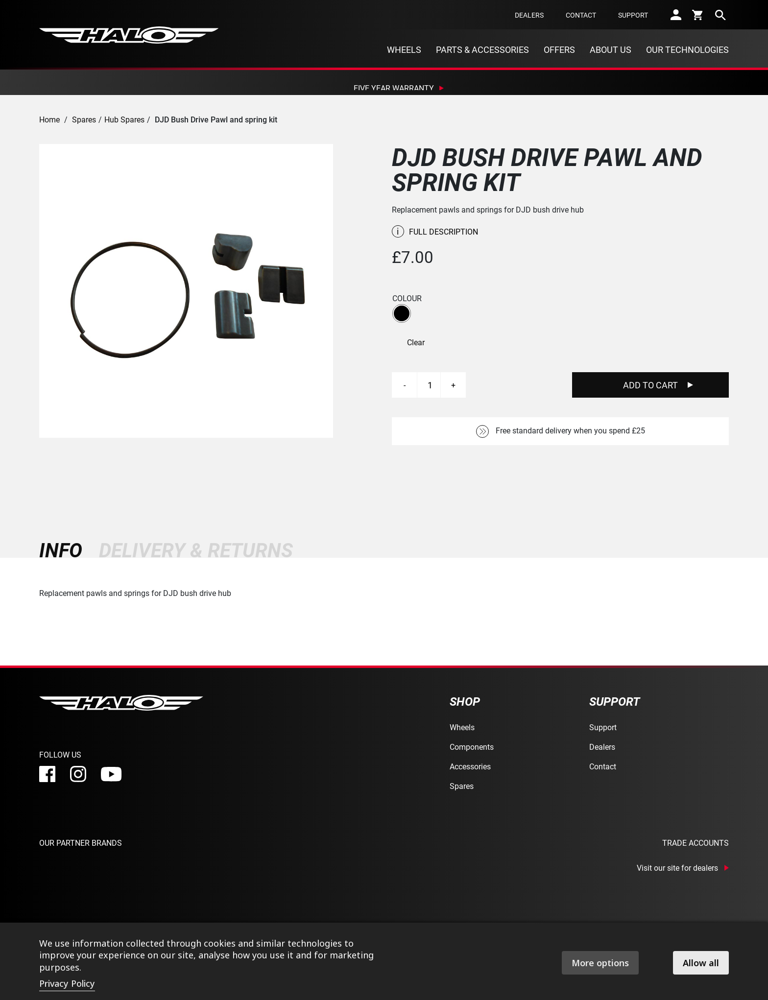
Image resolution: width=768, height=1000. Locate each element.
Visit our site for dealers (677, 868)
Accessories (470, 766)
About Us (610, 49)
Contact (581, 15)
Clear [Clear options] (416, 342)
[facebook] (47, 774)
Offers (559, 49)
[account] (676, 14)
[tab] (65, 550)
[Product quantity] (430, 385)
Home (49, 119)
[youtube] (111, 774)
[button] (401, 313)
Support (633, 15)
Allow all (701, 963)
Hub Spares (124, 119)
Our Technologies (687, 49)
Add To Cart (650, 385)
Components (472, 746)
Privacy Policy (67, 983)
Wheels (404, 49)
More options (600, 963)
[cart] (698, 14)
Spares (84, 119)
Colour (407, 298)
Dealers (529, 15)
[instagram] (78, 774)
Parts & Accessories (482, 49)
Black (401, 313)
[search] (720, 14)
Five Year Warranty (394, 88)
